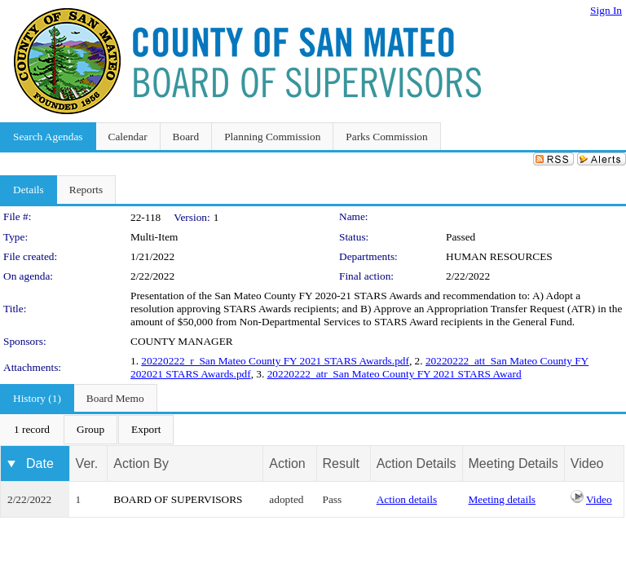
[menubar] (87, 429)
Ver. (87, 463)
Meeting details (502, 499)
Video (599, 499)
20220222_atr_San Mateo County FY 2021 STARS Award (394, 374)
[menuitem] (32, 429)
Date (40, 463)
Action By (141, 463)
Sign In (606, 10)
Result (341, 463)
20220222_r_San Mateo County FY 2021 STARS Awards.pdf (275, 361)
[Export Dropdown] (146, 429)
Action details (407, 499)
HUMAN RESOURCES (499, 256)
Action (287, 463)
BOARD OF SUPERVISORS (177, 499)
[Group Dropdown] (90, 429)
